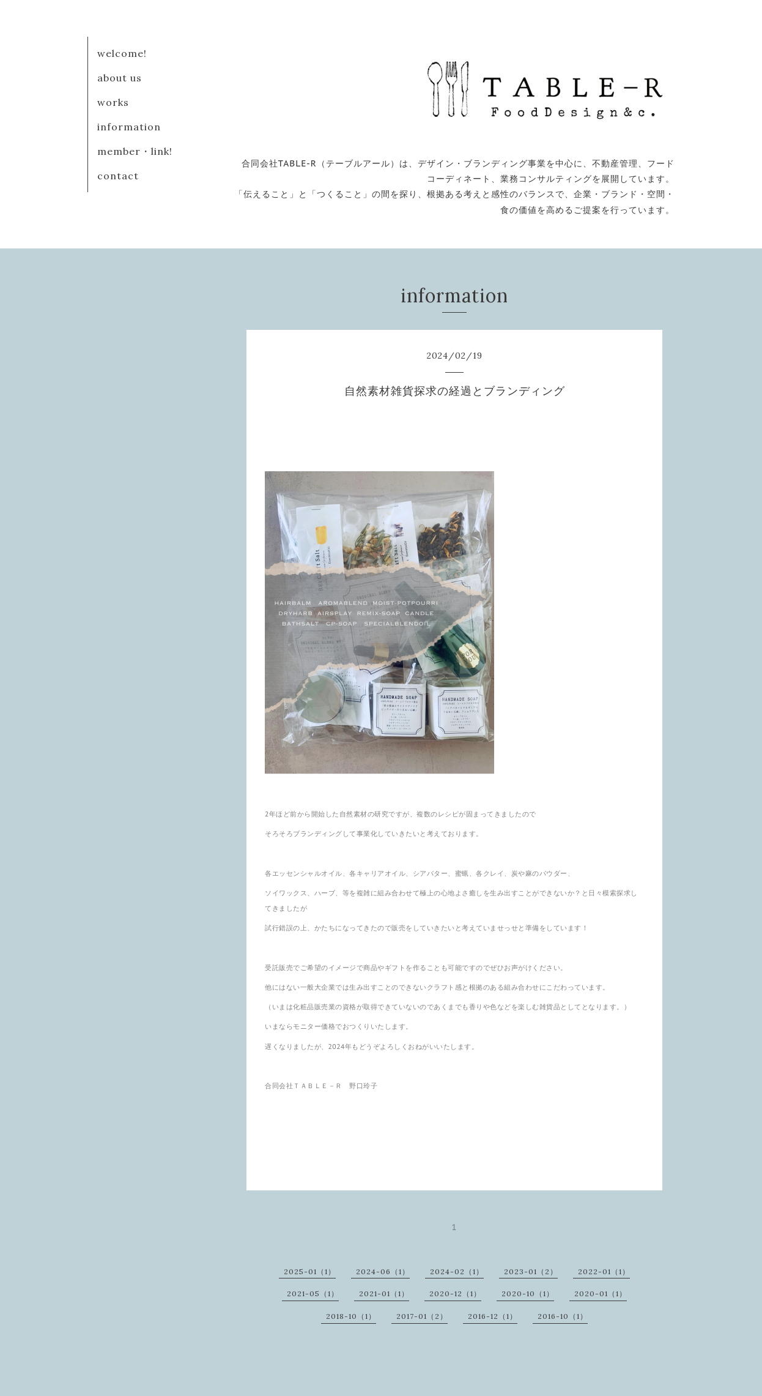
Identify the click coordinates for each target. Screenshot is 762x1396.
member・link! (134, 151)
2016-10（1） (563, 1316)
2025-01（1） (310, 1271)
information (129, 127)
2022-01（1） (604, 1271)
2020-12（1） (455, 1293)
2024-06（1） (383, 1271)
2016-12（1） (492, 1316)
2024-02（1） (457, 1271)
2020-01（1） (600, 1293)
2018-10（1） (351, 1316)
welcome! (122, 53)
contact (118, 176)
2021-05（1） (313, 1293)
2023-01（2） (531, 1271)
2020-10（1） (527, 1293)
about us (119, 78)
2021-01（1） (384, 1293)
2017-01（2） (422, 1316)
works (113, 102)
